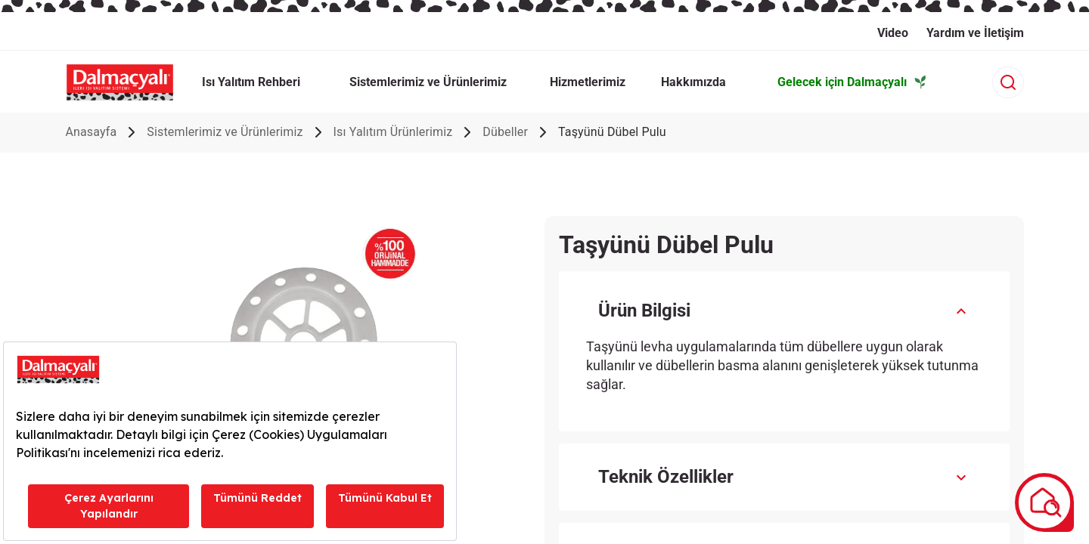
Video (892, 33)
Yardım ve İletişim (975, 33)
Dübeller (505, 132)
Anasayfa (90, 132)
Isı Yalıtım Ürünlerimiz (393, 132)
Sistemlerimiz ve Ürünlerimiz (224, 132)
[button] (784, 311)
